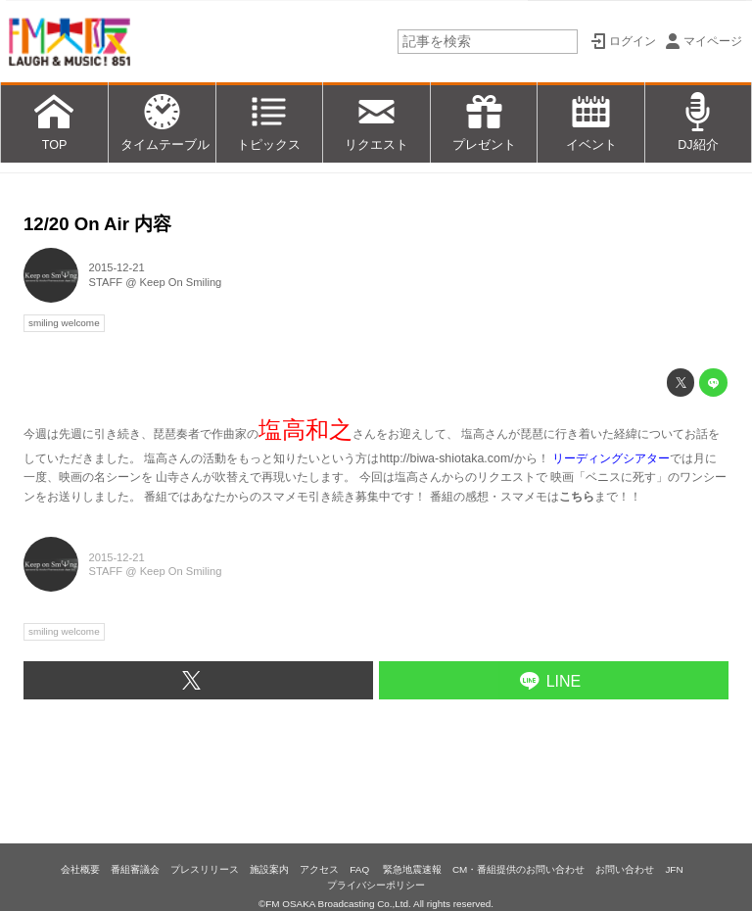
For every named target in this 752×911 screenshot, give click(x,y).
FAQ (361, 869)
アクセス (319, 869)
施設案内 (269, 869)
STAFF (106, 282)
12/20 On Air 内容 (97, 224)
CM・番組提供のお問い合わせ (518, 869)
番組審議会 (135, 869)
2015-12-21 (117, 267)
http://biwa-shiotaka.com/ (446, 458)
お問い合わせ (624, 869)
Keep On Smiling (181, 282)
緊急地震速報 (412, 869)
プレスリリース (204, 869)
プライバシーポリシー (376, 885)
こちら (576, 496)
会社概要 (80, 869)
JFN (673, 869)
